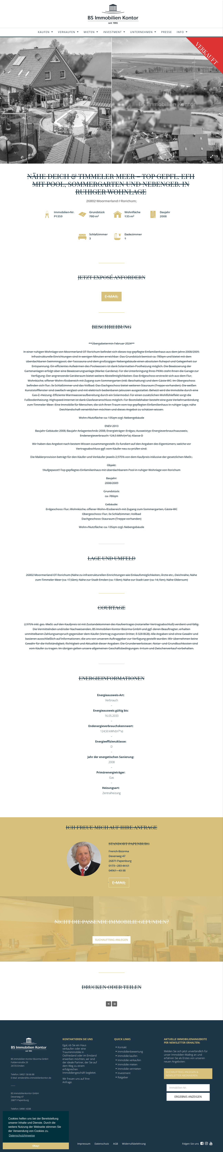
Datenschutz (102, 1143)
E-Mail (111, 296)
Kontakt (122, 1047)
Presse (166, 32)
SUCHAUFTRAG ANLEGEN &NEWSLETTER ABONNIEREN (182, 1073)
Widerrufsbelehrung (134, 1143)
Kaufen (44, 32)
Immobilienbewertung (130, 1051)
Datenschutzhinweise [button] (22, 1135)
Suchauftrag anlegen (111, 940)
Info (180, 32)
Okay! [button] (35, 1145)
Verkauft (207, 53)
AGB (115, 1143)
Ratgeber (123, 1077)
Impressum (83, 1143)
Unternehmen (141, 32)
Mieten (89, 32)
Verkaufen (66, 32)
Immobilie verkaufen (129, 1060)
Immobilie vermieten (129, 1068)
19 (214, 156)
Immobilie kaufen (127, 1055)
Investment (112, 32)
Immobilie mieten (127, 1064)
